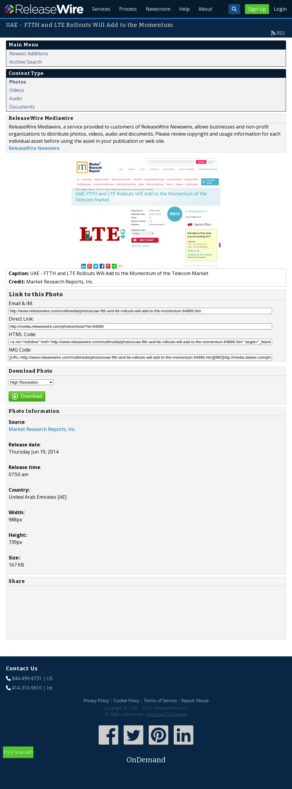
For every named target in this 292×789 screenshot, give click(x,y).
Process (125, 24)
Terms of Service (160, 714)
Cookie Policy (126, 714)
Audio (15, 112)
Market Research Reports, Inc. (42, 443)
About (205, 24)
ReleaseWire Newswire (34, 162)
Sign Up (257, 9)
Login (280, 9)
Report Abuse (195, 714)
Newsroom (156, 24)
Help (183, 24)
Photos (17, 95)
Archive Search (25, 75)
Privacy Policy (96, 714)
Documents (22, 120)
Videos (16, 104)
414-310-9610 (27, 701)
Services (98, 24)
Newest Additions (28, 67)
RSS (281, 46)
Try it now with (146, 771)
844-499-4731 (27, 692)
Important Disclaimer (166, 728)
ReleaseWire (44, 9)
